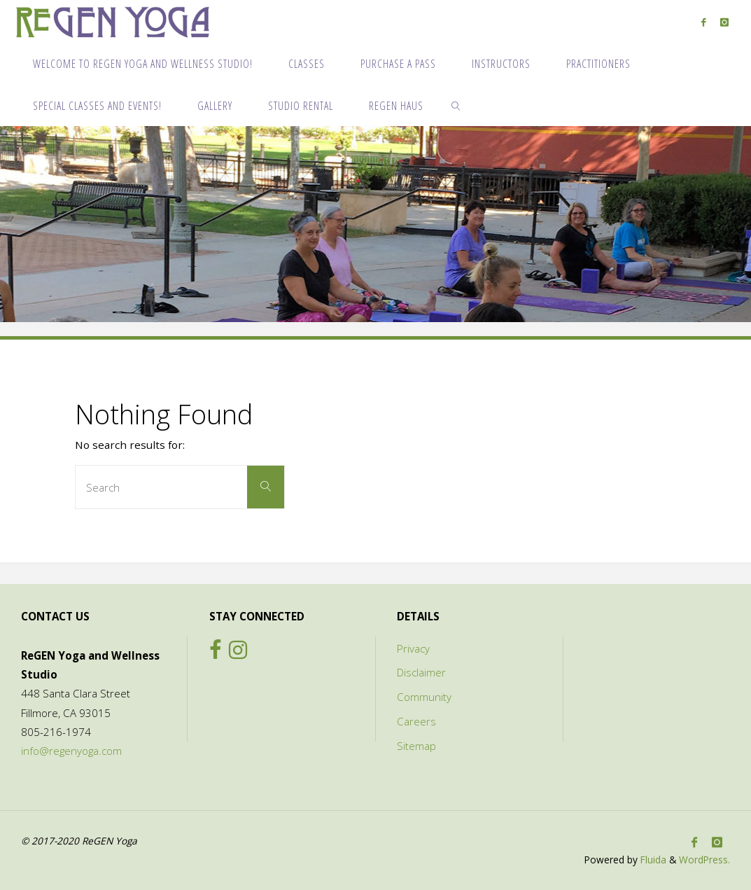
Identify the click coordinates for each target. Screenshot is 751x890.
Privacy (413, 648)
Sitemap (416, 746)
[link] (457, 105)
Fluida (652, 859)
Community (424, 697)
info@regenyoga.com (71, 751)
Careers (416, 721)
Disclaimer (421, 672)
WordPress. (704, 859)
